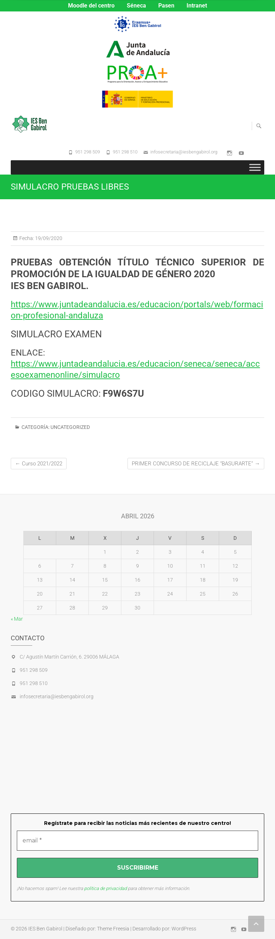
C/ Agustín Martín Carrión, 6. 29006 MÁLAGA (69, 657)
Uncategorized (70, 427)
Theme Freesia (113, 928)
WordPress (184, 928)
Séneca (136, 5)
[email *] (137, 841)
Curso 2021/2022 (38, 463)
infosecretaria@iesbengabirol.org (183, 152)
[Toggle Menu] (255, 167)
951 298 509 (87, 152)
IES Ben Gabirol (45, 928)
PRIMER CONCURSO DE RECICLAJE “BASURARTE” (196, 463)
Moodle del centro (91, 5)
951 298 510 (125, 152)
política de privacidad (105, 888)
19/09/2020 (48, 238)
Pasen (166, 5)
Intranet (197, 5)
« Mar (17, 619)
